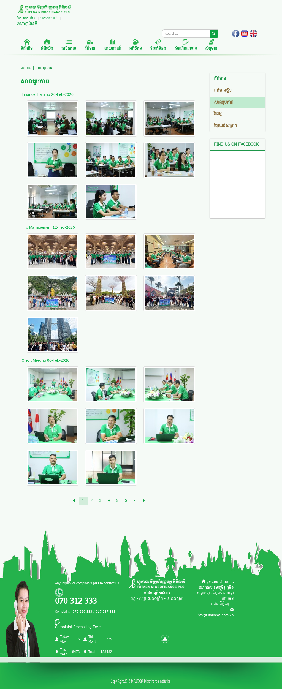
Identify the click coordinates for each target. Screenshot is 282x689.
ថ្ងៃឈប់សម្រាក (225, 126)
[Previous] (74, 501)
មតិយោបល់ (49, 18)
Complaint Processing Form (78, 627)
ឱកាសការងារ (26, 18)
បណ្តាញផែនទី (27, 24)
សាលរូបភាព (224, 102)
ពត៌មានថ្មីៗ (223, 91)
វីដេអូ (218, 114)
